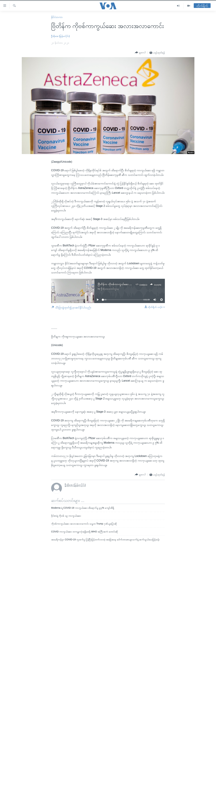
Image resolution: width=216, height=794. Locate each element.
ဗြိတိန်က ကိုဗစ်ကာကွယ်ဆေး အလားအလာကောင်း (124, 284)
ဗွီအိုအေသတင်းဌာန (110, 288)
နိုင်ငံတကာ (57, 17)
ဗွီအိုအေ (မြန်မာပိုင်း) (60, 36)
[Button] (140, 52)
